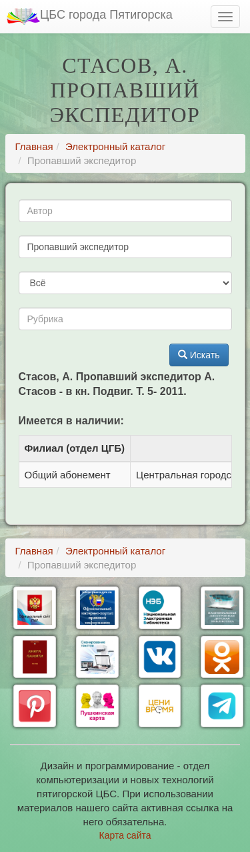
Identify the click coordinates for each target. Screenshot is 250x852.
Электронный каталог (115, 146)
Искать (199, 355)
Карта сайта (125, 835)
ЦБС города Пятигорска (90, 16)
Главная (34, 146)
